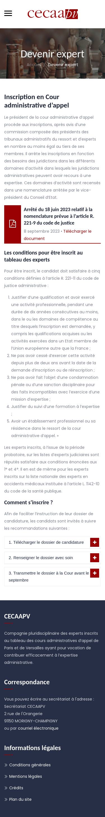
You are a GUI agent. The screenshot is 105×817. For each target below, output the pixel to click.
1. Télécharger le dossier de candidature (46, 542)
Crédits (16, 788)
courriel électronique (38, 728)
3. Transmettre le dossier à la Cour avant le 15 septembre (52, 576)
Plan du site (20, 799)
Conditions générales (30, 765)
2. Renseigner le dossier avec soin (41, 557)
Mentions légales (25, 776)
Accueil (34, 64)
